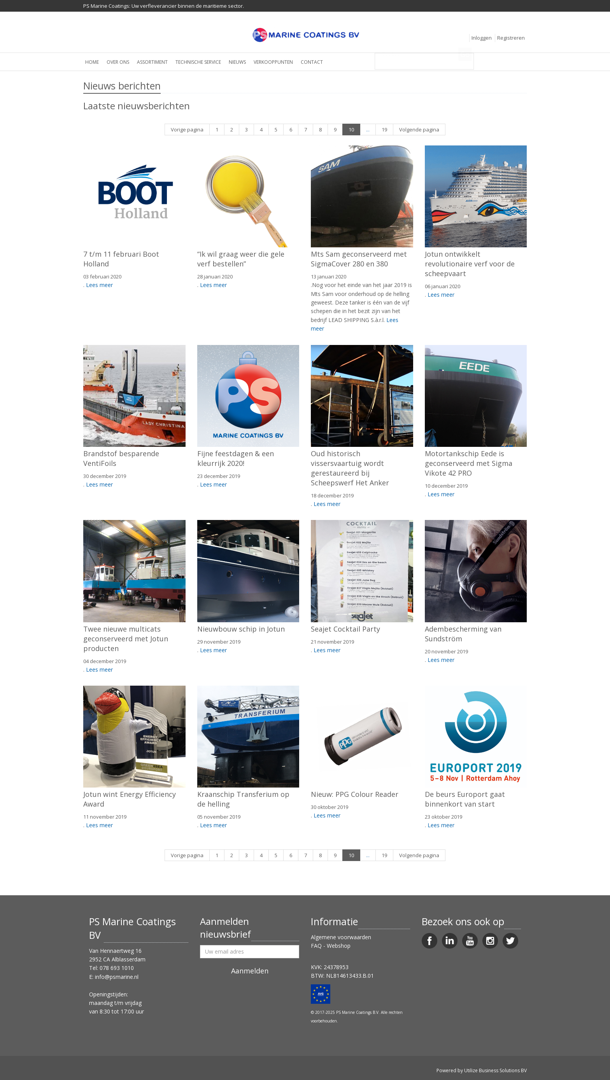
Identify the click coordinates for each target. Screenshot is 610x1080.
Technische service (198, 62)
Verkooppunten (273, 62)
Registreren (511, 37)
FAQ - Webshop (331, 945)
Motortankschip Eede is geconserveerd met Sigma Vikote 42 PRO (468, 463)
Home (92, 62)
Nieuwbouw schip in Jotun (241, 629)
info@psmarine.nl (116, 976)
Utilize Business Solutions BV (495, 1070)
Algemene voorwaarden (341, 937)
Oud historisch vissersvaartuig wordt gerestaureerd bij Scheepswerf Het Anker (350, 468)
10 (351, 129)
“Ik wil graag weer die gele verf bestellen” (240, 258)
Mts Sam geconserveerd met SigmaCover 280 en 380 (359, 258)
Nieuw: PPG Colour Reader (354, 794)
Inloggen (482, 37)
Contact (312, 62)
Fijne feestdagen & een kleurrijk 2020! (235, 458)
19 (384, 129)
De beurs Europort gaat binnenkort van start (465, 799)
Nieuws (237, 62)
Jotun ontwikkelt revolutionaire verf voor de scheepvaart (470, 263)
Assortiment (152, 62)
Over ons (118, 62)
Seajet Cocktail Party (345, 629)
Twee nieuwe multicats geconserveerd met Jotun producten (125, 638)
